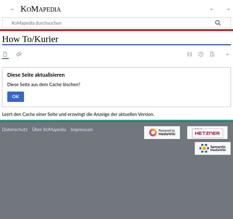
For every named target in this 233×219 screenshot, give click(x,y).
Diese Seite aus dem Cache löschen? (43, 84)
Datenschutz (15, 129)
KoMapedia (41, 9)
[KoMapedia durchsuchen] (116, 22)
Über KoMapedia (49, 129)
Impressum (82, 129)
